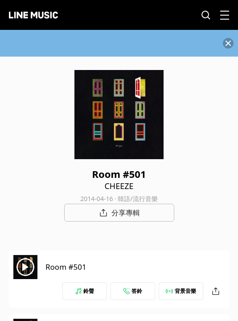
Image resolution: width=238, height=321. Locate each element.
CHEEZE (118, 186)
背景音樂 (181, 291)
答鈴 (132, 291)
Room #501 (65, 267)
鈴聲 (84, 291)
